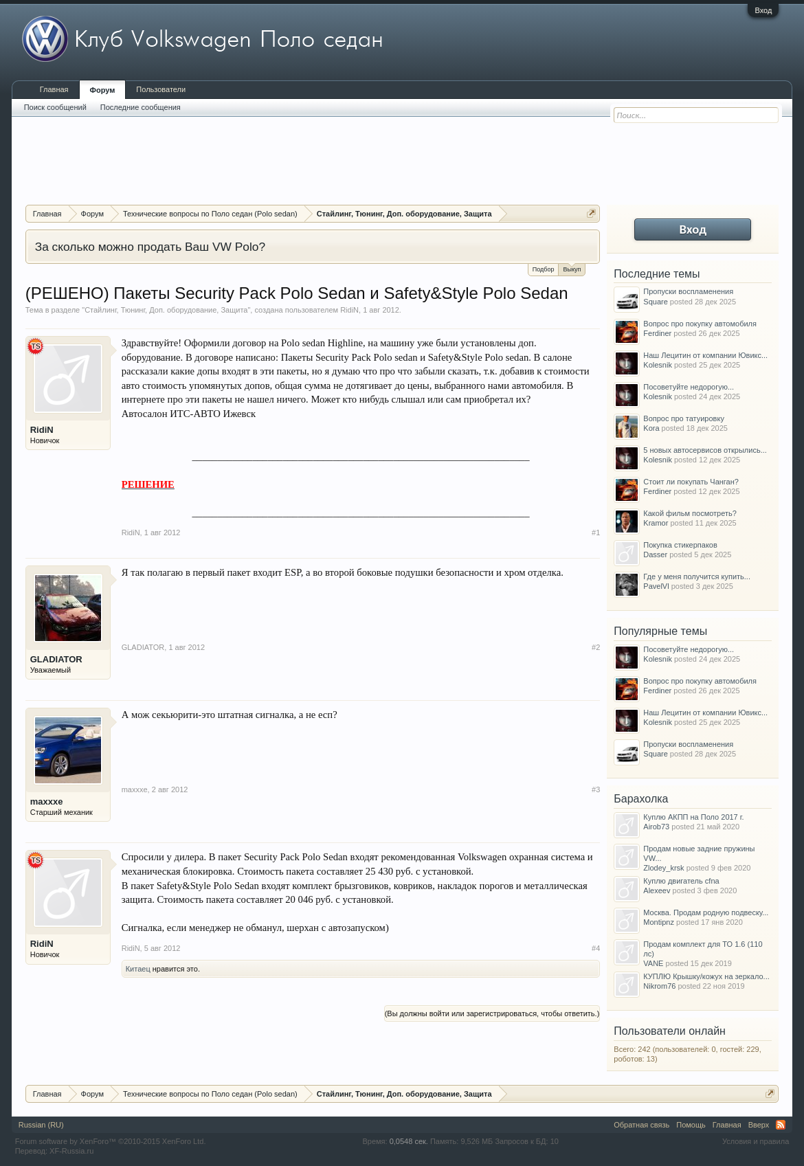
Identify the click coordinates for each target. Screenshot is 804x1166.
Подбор (544, 269)
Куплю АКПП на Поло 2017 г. (693, 817)
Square (655, 302)
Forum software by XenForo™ (110, 1141)
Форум (102, 90)
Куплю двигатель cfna (681, 881)
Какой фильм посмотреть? (690, 513)
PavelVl (656, 586)
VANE (653, 963)
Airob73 (656, 826)
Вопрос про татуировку (683, 418)
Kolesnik (657, 365)
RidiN (349, 310)
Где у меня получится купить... (696, 576)
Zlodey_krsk (663, 868)
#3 (596, 789)
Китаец (138, 969)
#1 (596, 532)
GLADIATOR (56, 659)
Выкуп (572, 268)
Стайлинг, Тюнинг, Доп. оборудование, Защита (166, 310)
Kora (651, 428)
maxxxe (46, 801)
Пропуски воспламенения (688, 291)
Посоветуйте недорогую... (688, 387)
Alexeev (656, 890)
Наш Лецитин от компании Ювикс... (705, 355)
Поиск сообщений (55, 107)
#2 (596, 647)
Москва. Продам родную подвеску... (705, 912)
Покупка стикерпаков (680, 545)
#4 (596, 948)
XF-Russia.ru (71, 1151)
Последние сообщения (140, 107)
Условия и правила (755, 1141)
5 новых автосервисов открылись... (705, 450)
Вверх (759, 1125)
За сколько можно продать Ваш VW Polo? (150, 247)
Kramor (655, 523)
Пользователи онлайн (670, 1031)
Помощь (691, 1125)
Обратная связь (641, 1125)
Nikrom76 (659, 986)
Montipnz (658, 922)
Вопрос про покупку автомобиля (700, 323)
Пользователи (161, 89)
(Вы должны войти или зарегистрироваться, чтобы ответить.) (492, 1013)
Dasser (655, 554)
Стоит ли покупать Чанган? (691, 482)
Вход (763, 10)
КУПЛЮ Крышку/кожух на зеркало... (706, 976)
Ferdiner (657, 333)
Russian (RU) (41, 1125)
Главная (54, 89)
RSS (780, 1125)
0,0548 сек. (409, 1141)
